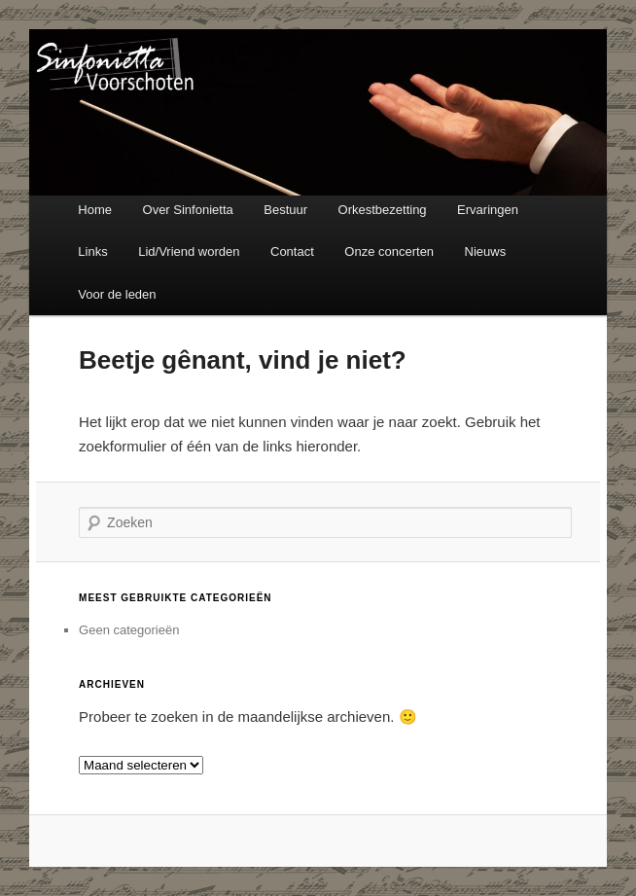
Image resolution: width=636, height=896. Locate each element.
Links (92, 251)
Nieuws (486, 251)
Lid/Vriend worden (188, 251)
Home (95, 209)
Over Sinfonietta (188, 209)
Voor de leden (117, 294)
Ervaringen (487, 209)
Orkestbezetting (382, 209)
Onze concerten (389, 251)
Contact (292, 251)
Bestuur (285, 209)
